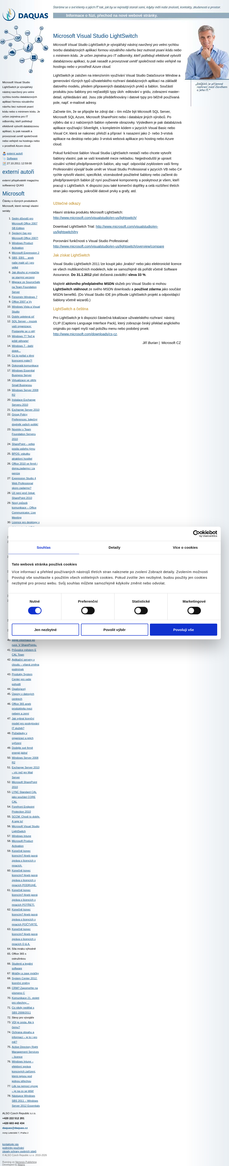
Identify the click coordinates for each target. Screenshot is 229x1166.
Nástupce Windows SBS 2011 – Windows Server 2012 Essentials (26, 1100)
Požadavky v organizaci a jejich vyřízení (23, 738)
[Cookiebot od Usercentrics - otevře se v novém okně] (196, 533)
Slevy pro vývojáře (23, 1017)
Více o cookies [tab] (185, 547)
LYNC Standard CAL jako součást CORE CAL (24, 797)
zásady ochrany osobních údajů (19, 1151)
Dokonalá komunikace (25, 365)
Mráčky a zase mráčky (25, 973)
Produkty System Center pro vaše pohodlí (22, 679)
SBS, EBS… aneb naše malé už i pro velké (23, 262)
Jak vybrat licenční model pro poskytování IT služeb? (25, 723)
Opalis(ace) (19, 688)
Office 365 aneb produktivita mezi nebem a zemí (22, 708)
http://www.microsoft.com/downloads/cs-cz (85, 334)
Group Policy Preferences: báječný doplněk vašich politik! (25, 419)
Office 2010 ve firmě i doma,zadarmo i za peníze (25, 468)
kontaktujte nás (10, 1144)
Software (12, 158)
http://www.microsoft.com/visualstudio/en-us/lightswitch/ (95, 218)
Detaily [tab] (114, 547)
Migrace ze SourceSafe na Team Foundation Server (26, 287)
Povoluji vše (183, 629)
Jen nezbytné (45, 629)
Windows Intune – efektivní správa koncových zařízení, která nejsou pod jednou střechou (24, 1071)
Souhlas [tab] (44, 547)
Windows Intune (21, 836)
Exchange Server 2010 (25, 409)
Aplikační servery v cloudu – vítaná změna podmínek (25, 664)
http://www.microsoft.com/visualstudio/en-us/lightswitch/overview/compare (108, 246)
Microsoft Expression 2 (25, 252)
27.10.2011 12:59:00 (19, 163)
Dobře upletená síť (23, 316)
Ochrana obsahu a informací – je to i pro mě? (24, 1037)
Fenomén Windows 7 (24, 297)
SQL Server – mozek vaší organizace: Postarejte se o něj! (24, 326)
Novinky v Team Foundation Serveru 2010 (24, 434)
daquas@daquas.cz (15, 1128)
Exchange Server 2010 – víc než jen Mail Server (25, 772)
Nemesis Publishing (26, 1162)
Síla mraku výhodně (24, 948)
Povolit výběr (114, 629)
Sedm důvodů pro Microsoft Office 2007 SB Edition (25, 223)
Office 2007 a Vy (22, 301)
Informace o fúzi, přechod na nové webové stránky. (111, 15)
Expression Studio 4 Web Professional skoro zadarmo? (24, 483)
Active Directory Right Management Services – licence (25, 1051)
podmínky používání (13, 1148)
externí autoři (15, 153)
